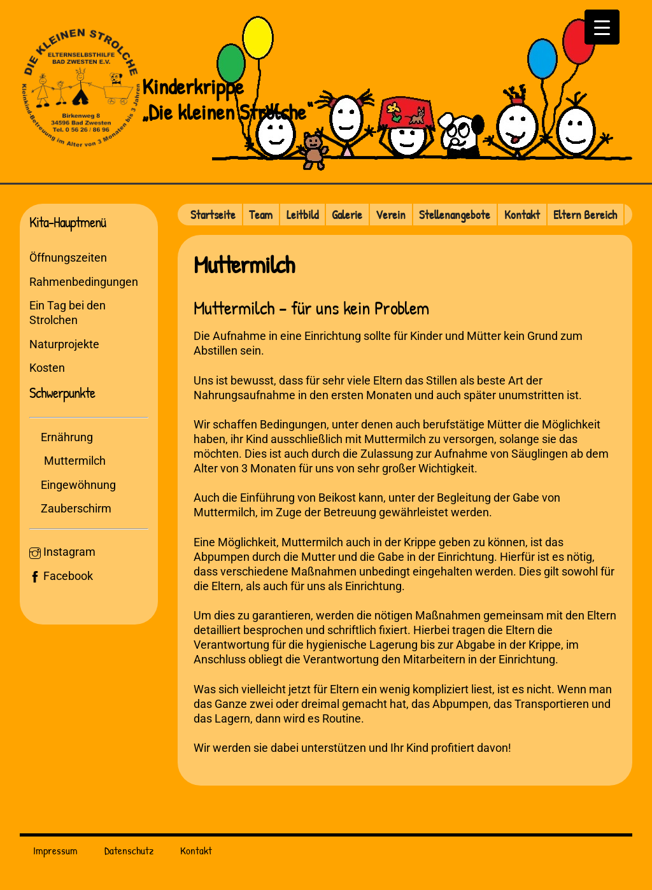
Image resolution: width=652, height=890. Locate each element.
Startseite (213, 214)
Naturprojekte (64, 344)
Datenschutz (128, 850)
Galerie (347, 214)
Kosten (47, 367)
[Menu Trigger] (602, 27)
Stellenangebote (454, 214)
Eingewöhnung (78, 484)
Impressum (55, 850)
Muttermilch (75, 460)
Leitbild (302, 214)
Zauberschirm (76, 508)
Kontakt (522, 214)
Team (261, 214)
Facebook (61, 576)
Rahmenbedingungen (83, 281)
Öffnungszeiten (68, 257)
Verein (391, 214)
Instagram (62, 551)
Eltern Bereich (585, 214)
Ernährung (67, 437)
